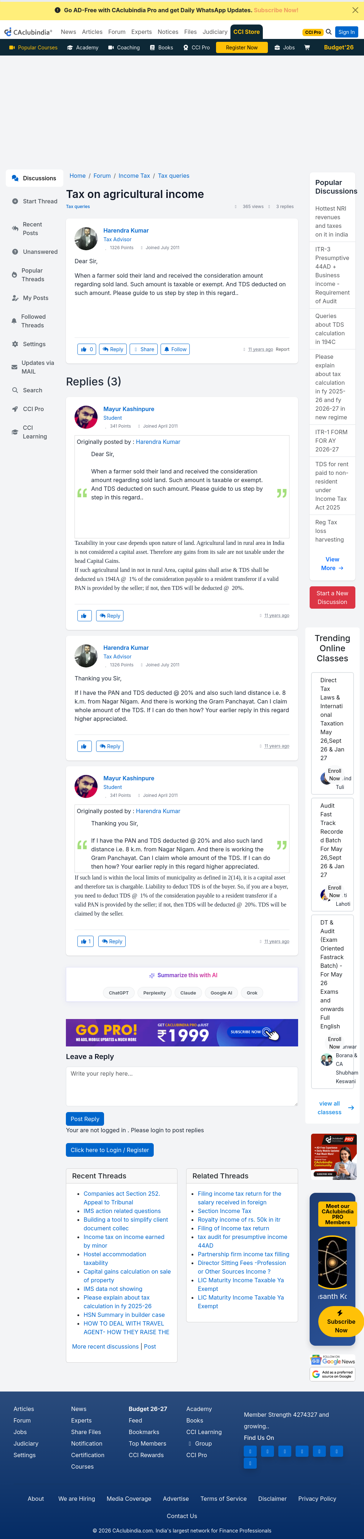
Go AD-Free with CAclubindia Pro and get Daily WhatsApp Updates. (176, 10)
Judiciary (26, 1443)
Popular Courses (33, 47)
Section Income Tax (224, 1210)
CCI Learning (29, 432)
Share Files (86, 1432)
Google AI (221, 993)
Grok (252, 993)
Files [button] (190, 31)
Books (161, 47)
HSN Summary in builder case (124, 1314)
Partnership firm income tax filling (243, 1254)
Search (27, 390)
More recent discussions (105, 1346)
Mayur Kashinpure (128, 409)
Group (199, 1443)
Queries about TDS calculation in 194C (330, 328)
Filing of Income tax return (233, 1228)
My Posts (30, 297)
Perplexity (154, 993)
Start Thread (35, 201)
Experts (81, 1420)
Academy (83, 47)
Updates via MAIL (33, 367)
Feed (135, 1420)
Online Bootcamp (241, 47)
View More (332, 564)
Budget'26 (339, 47)
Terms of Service (223, 1498)
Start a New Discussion (332, 597)
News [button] (68, 31)
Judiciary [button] (215, 31)
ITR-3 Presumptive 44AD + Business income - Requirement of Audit (332, 275)
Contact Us (182, 1516)
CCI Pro (196, 47)
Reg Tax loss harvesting (329, 531)
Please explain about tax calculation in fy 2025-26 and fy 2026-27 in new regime (331, 387)
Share (143, 349)
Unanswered (35, 251)
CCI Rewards (146, 1455)
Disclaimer (272, 1498)
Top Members (147, 1443)
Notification (86, 1443)
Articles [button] (92, 31)
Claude (188, 993)
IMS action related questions (122, 1210)
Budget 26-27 (148, 1408)
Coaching (124, 47)
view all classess (336, 1108)
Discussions (34, 178)
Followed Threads (29, 321)
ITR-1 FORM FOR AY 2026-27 (331, 440)
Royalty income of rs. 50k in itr (239, 1219)
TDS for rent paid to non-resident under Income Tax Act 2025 (332, 485)
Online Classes (332, 648)
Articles (24, 1408)
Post (150, 1346)
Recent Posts (27, 229)
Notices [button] (168, 31)
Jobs (284, 47)
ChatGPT (119, 993)
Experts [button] (141, 31)
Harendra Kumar (126, 230)
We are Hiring (76, 1498)
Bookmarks (144, 1432)
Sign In (346, 32)
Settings (29, 344)
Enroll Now (334, 774)
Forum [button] (117, 31)
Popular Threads (28, 275)
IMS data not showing (113, 1288)
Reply (112, 349)
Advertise (176, 1498)
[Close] (355, 10)
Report (282, 349)
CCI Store (246, 31)
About (36, 1498)
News (78, 1408)
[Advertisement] (182, 109)
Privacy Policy (317, 1498)
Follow (175, 349)
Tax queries (78, 206)
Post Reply (85, 1119)
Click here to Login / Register (110, 1150)
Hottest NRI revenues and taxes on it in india (331, 221)
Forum (22, 1420)
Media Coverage (129, 1498)
